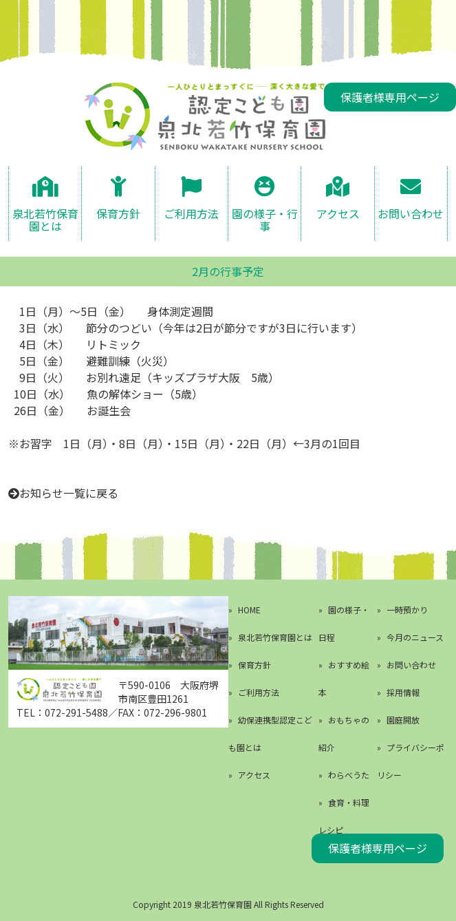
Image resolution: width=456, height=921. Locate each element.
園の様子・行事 (265, 219)
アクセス (338, 213)
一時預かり (407, 609)
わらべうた (348, 775)
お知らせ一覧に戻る (68, 493)
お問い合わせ (411, 213)
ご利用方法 (191, 213)
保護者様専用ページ (389, 97)
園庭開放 (403, 720)
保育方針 (118, 213)
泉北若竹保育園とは (45, 219)
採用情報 (403, 692)
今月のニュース (415, 637)
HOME (249, 609)
